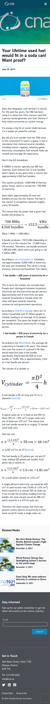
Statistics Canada (23, 310)
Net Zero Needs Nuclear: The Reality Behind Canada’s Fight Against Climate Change (31, 542)
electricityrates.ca (24, 259)
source (15, 398)
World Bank (25, 343)
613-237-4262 (13, 675)
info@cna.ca (8, 679)
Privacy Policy (7, 693)
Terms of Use (21, 693)
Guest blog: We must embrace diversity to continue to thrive (31, 578)
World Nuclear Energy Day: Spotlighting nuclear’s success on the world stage (31, 560)
